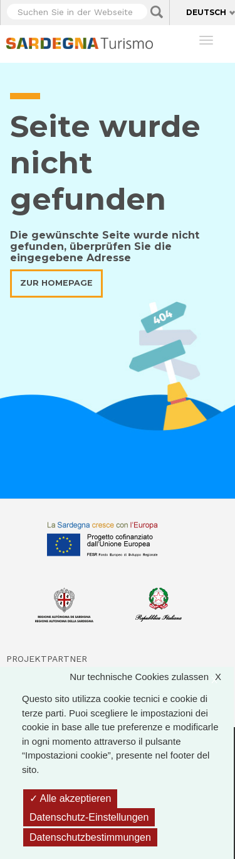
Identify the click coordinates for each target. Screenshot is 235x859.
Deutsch (206, 12)
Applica (156, 12)
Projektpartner (46, 659)
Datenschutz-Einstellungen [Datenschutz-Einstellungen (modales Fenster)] (89, 817)
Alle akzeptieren (70, 798)
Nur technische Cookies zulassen (152, 677)
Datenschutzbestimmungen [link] (90, 837)
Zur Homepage (56, 283)
